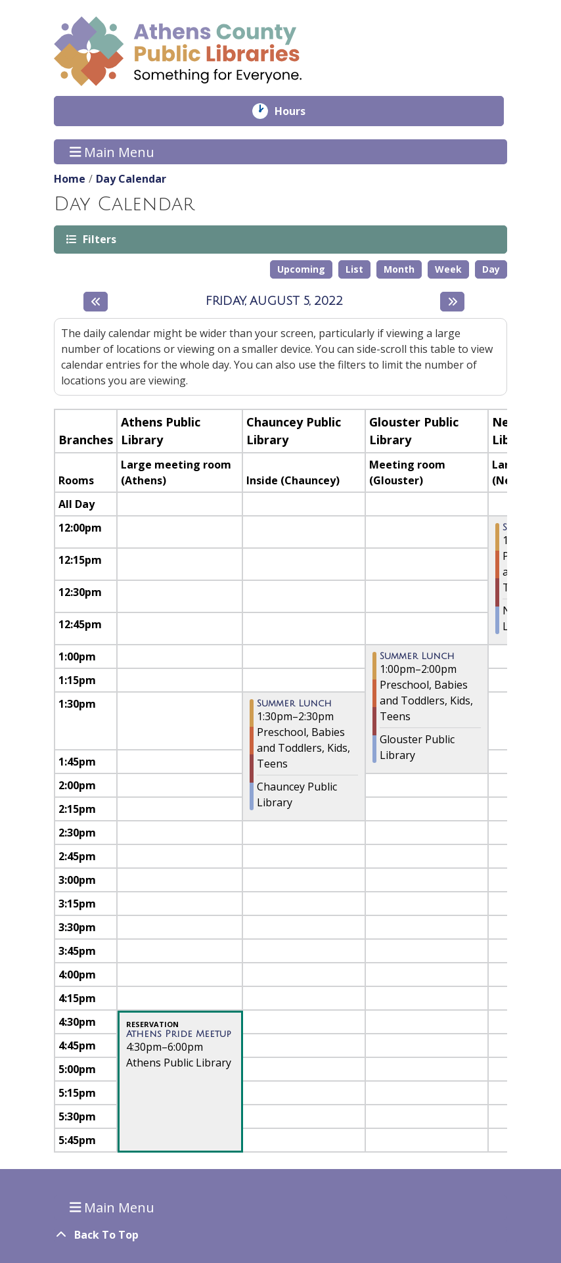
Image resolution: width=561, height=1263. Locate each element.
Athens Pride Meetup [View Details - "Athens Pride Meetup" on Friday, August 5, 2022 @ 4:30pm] (178, 1034)
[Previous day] (95, 301)
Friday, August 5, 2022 (274, 301)
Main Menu (112, 151)
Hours (299, 111)
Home (69, 179)
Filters (98, 238)
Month (399, 269)
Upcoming (301, 269)
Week (448, 269)
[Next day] (452, 301)
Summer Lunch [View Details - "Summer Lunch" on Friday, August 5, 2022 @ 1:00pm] (417, 656)
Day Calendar (131, 179)
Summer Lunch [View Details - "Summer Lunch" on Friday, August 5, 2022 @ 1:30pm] (294, 703)
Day (491, 269)
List (354, 269)
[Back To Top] (280, 1234)
